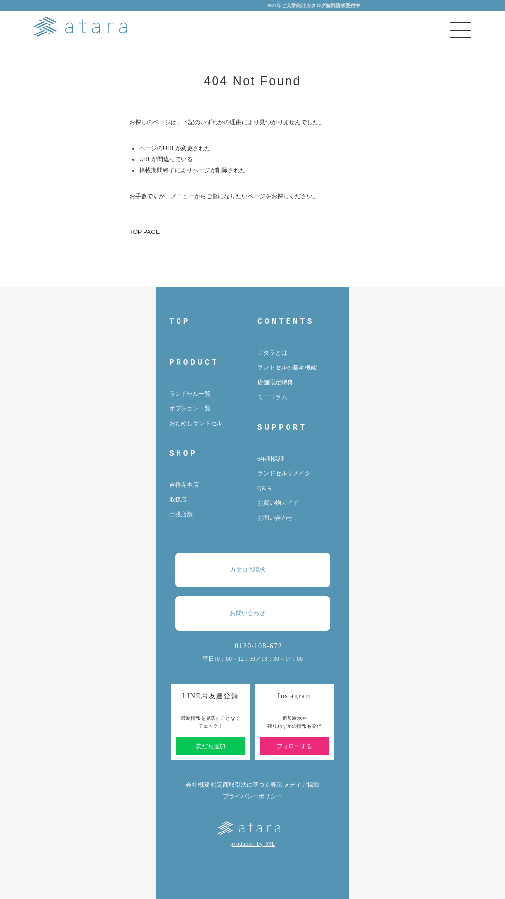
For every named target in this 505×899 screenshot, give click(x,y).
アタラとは (272, 352)
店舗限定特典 (275, 382)
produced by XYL (252, 844)
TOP (179, 321)
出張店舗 (181, 514)
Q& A (264, 488)
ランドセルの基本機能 (287, 367)
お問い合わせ (275, 517)
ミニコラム (272, 397)
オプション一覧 (190, 408)
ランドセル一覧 (190, 393)
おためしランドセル (195, 423)
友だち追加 (210, 746)
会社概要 (198, 784)
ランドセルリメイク (284, 473)
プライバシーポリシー (252, 796)
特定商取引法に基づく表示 (246, 784)
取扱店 (178, 499)
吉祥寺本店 (184, 484)
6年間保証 (270, 458)
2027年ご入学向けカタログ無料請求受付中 (317, 5)
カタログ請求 (257, 570)
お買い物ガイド (278, 502)
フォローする (294, 746)
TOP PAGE (144, 232)
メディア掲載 (301, 784)
